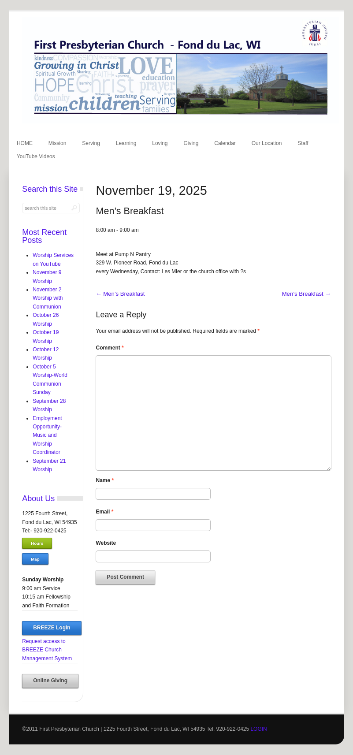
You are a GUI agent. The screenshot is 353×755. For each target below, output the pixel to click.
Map (35, 559)
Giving (190, 143)
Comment (109, 348)
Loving (159, 143)
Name (105, 480)
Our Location (267, 143)
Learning (126, 143)
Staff (302, 143)
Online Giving (50, 680)
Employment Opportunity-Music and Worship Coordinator (47, 435)
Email (104, 512)
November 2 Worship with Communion (48, 298)
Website (106, 543)
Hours (37, 543)
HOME (25, 143)
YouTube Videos (36, 156)
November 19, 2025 (151, 190)
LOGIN (258, 729)
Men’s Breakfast (120, 293)
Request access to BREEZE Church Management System (47, 650)
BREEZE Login (51, 628)
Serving (91, 143)
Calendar (225, 143)
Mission (57, 143)
